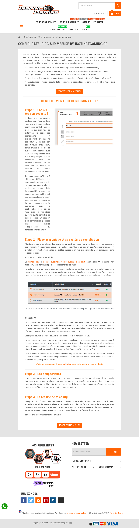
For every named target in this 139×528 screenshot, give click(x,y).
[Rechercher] (100, 5)
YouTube (46, 500)
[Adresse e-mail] (89, 452)
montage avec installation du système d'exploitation (65, 262)
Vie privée (113, 513)
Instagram (53, 500)
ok (114, 451)
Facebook (24, 500)
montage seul (33, 262)
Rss (38, 500)
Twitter (31, 500)
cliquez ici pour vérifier (76, 513)
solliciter (67, 364)
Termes (120, 513)
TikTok (61, 500)
